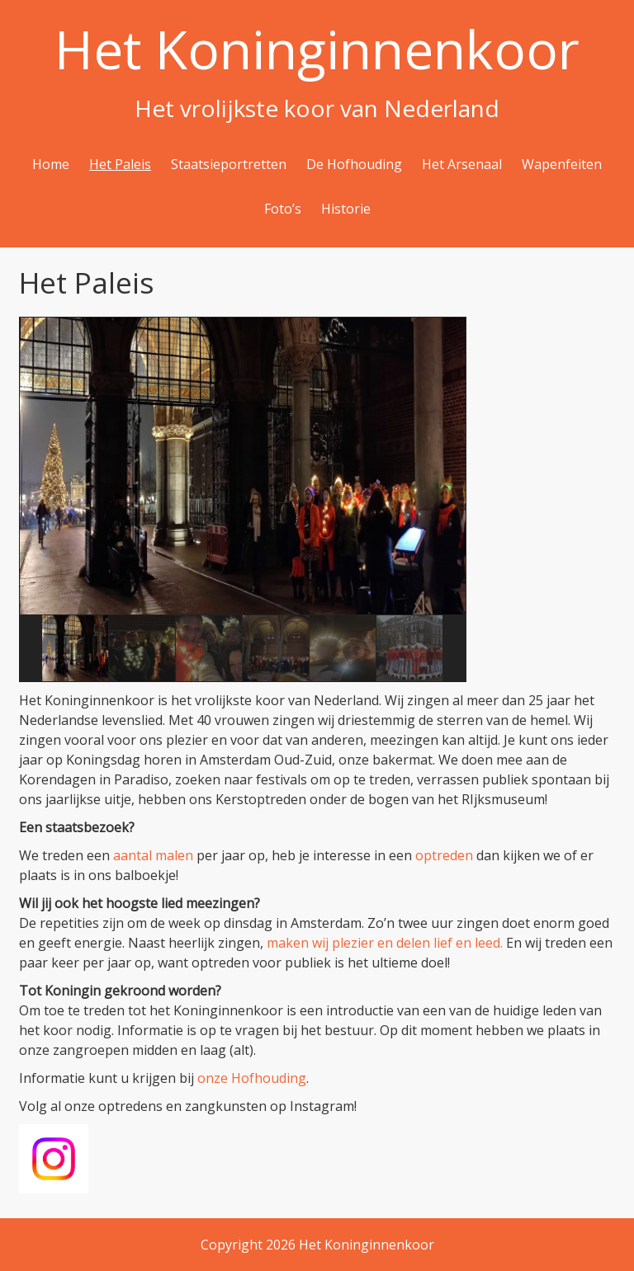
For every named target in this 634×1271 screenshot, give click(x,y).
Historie (346, 209)
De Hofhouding (354, 164)
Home (50, 164)
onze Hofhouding (251, 1078)
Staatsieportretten (228, 164)
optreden (444, 855)
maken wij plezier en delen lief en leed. (385, 943)
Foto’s (282, 209)
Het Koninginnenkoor (317, 49)
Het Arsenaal (462, 164)
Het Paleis (120, 164)
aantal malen (153, 855)
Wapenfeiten (562, 164)
